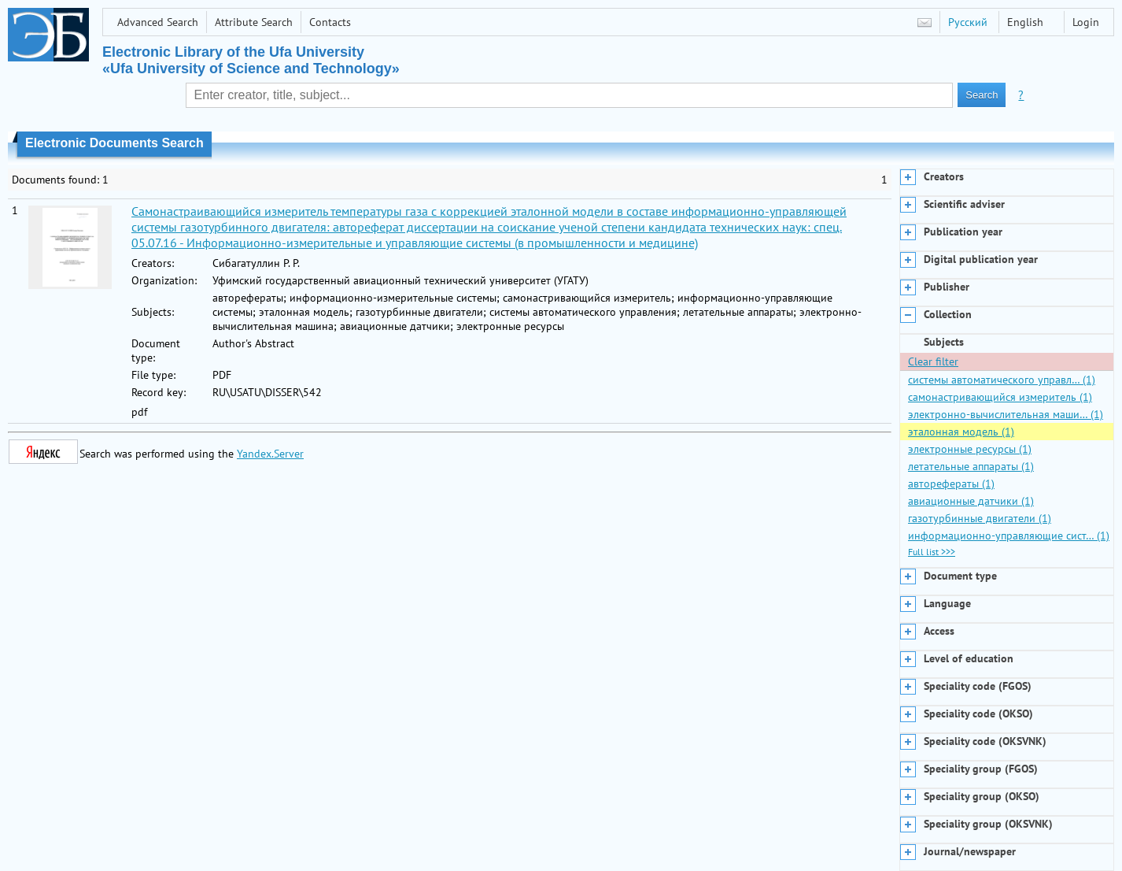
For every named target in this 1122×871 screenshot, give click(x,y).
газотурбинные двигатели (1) (979, 518)
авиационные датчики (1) (971, 501)
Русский (967, 22)
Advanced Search (157, 22)
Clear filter (933, 361)
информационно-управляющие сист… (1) (1008, 535)
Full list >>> (931, 552)
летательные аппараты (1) (971, 466)
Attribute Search (254, 22)
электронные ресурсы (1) (970, 449)
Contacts (330, 22)
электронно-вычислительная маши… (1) (1005, 414)
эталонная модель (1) (961, 431)
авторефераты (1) (951, 483)
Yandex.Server (270, 454)
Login (1085, 22)
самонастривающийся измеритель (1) (1000, 397)
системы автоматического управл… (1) (1001, 379)
